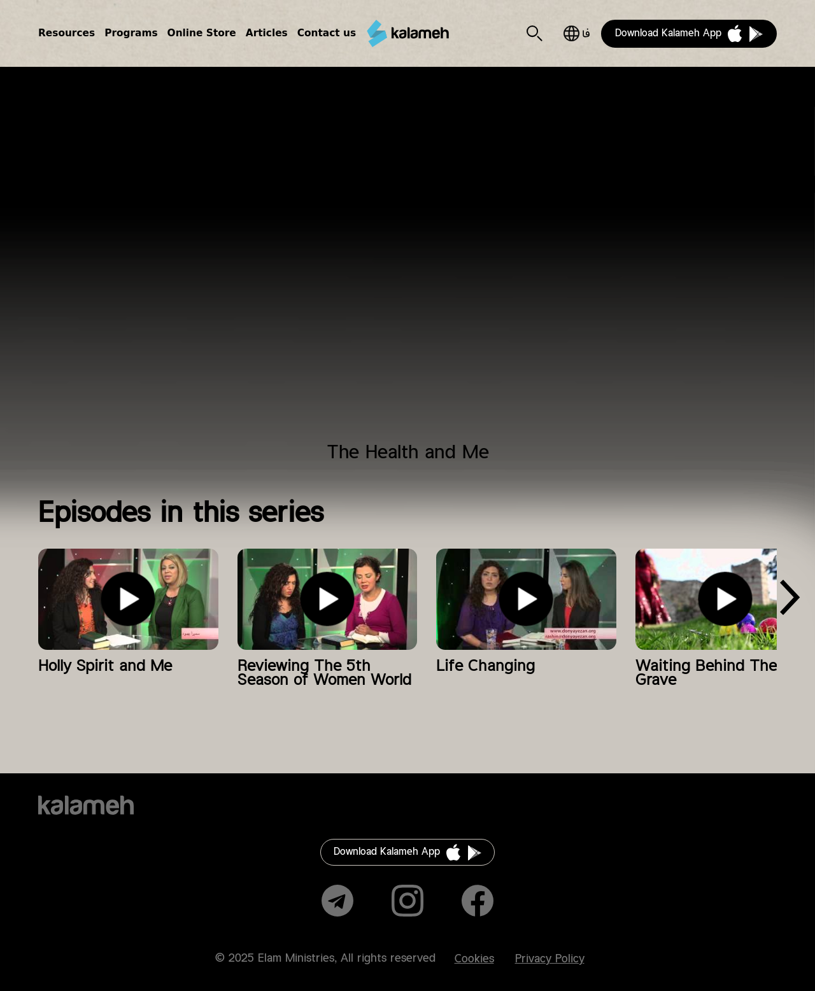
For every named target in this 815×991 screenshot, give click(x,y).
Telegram (337, 901)
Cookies (474, 959)
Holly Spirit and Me (105, 666)
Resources (66, 33)
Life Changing (485, 666)
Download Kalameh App (668, 33)
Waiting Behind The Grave (706, 673)
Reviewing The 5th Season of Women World (324, 673)
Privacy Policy (550, 959)
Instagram (407, 901)
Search (534, 33)
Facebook (477, 901)
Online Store (201, 33)
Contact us (326, 33)
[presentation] (789, 602)
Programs (130, 33)
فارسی (577, 33)
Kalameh (407, 34)
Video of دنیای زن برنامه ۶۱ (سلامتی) (407, 262)
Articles (267, 33)
